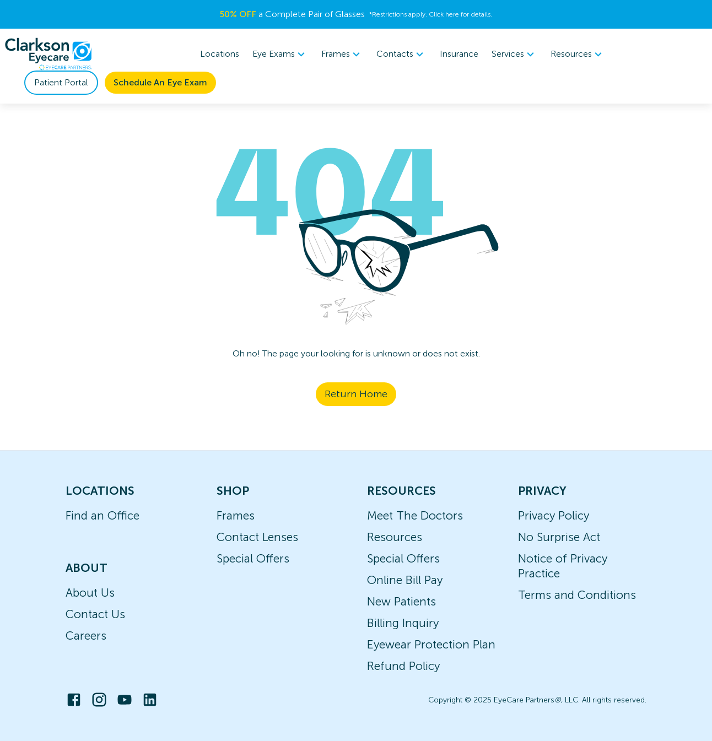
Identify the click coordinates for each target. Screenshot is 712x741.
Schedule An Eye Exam (160, 82)
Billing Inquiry (403, 623)
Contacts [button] (401, 54)
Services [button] (514, 54)
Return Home (356, 394)
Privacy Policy (553, 515)
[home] (48, 54)
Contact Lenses (257, 537)
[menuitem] (280, 54)
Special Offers (253, 558)
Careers (86, 635)
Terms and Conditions (577, 595)
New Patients (401, 601)
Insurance (459, 53)
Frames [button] (342, 54)
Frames (236, 515)
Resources (394, 537)
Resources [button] (578, 54)
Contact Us (95, 614)
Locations (219, 53)
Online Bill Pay (405, 580)
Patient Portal (61, 82)
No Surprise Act (559, 537)
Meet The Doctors (415, 515)
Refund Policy (403, 666)
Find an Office (102, 515)
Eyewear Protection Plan (431, 644)
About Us (90, 592)
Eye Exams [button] (280, 54)
